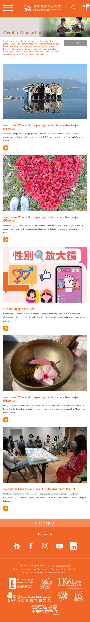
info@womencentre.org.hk (57, 566)
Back (75, 43)
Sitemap (45, 523)
